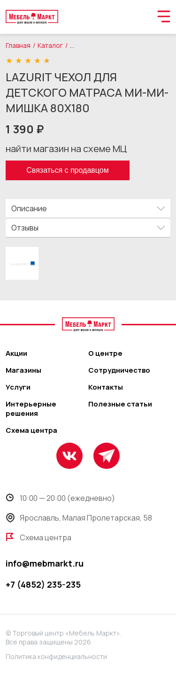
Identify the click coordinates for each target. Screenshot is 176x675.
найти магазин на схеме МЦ (66, 148)
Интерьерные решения (31, 408)
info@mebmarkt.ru (45, 563)
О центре (105, 353)
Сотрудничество (119, 370)
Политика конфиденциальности (56, 656)
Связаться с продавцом (67, 170)
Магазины (23, 370)
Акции (16, 353)
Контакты (105, 387)
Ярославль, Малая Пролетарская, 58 (79, 518)
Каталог (50, 45)
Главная (18, 45)
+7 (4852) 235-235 (43, 584)
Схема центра (31, 430)
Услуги (18, 387)
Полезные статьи (120, 404)
